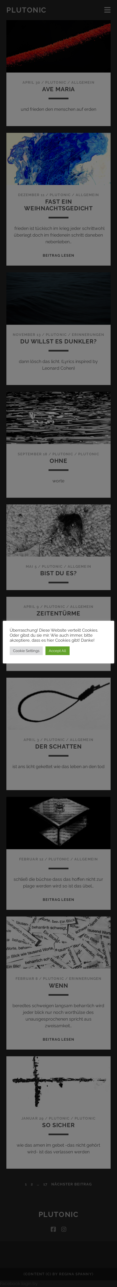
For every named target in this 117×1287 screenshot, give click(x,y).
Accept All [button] (57, 651)
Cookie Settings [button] (26, 651)
